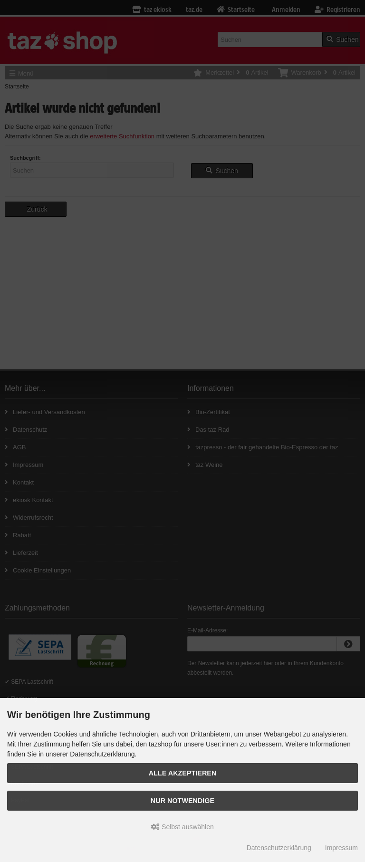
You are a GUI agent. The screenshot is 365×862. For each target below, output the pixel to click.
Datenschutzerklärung (279, 848)
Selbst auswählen (182, 827)
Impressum (341, 848)
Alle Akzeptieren (183, 773)
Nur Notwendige (182, 800)
